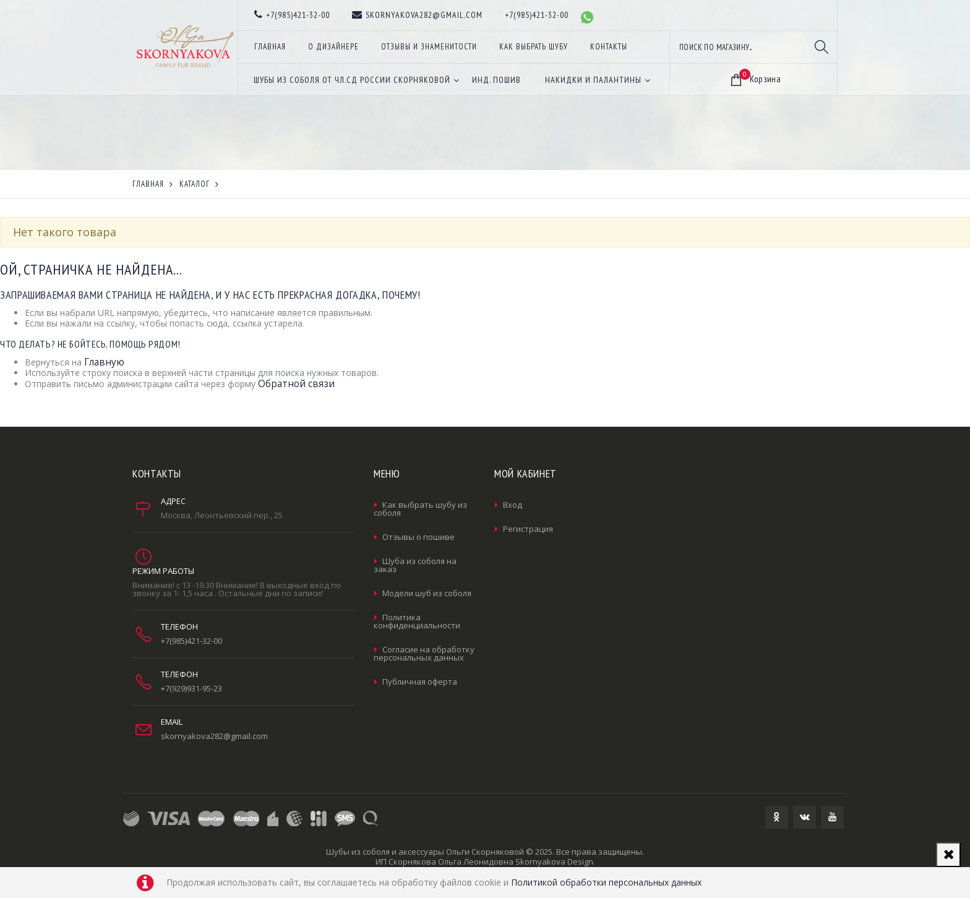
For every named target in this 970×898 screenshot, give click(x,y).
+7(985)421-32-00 (191, 640)
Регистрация (528, 528)
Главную (104, 362)
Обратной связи (296, 383)
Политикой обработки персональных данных (606, 882)
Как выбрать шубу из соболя (420, 508)
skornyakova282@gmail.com (214, 736)
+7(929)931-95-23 (191, 688)
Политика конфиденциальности (417, 621)
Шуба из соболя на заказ (415, 565)
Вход (512, 504)
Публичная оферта (419, 681)
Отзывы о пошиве (418, 536)
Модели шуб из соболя (426, 593)
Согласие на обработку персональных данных (424, 653)
